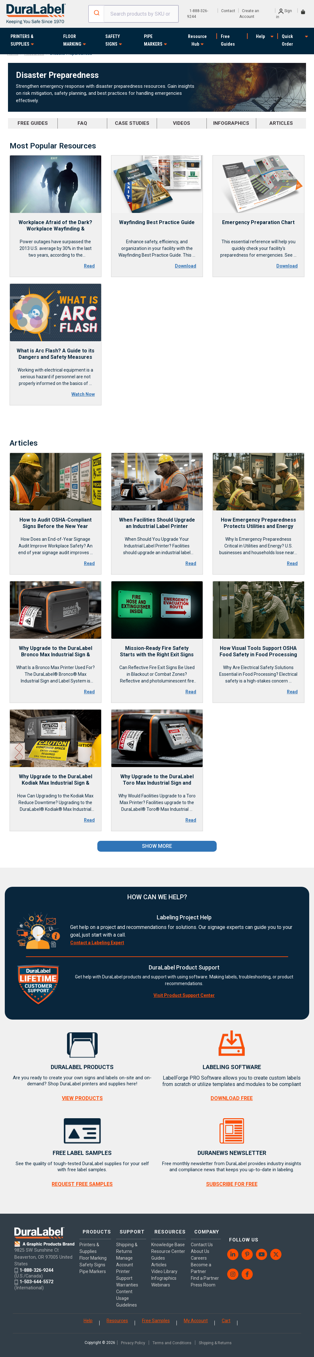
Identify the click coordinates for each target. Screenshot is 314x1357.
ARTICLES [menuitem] (281, 123)
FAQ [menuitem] (82, 123)
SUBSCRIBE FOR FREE (232, 1184)
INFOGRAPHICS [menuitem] (231, 123)
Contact (228, 11)
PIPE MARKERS (153, 40)
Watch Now (83, 394)
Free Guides (228, 40)
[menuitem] (229, 1242)
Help (260, 36)
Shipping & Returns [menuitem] (125, 1244)
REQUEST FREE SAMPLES (82, 1184)
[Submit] (96, 13)
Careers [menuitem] (195, 1253)
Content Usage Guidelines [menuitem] (125, 1294)
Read (89, 265)
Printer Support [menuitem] (123, 1271)
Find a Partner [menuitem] (201, 1274)
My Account (196, 1316)
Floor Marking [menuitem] (93, 1253)
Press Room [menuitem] (199, 1280)
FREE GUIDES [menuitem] (33, 123)
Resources (117, 1316)
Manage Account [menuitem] (123, 1257)
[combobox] (133, 14)
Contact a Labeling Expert (97, 942)
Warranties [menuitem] (126, 1280)
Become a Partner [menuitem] (197, 1264)
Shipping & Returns (215, 1338)
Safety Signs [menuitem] (92, 1260)
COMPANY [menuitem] (200, 1231)
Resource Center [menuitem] (159, 1257)
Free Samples (156, 1316)
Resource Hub (197, 40)
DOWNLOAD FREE (232, 1098)
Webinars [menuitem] (159, 1294)
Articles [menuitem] (157, 1274)
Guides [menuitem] (156, 1267)
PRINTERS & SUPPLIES (22, 40)
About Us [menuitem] (196, 1247)
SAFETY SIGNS (112, 40)
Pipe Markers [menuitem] (92, 1267)
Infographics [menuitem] (162, 1287)
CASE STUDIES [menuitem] (132, 123)
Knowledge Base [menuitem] (161, 1244)
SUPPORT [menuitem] (128, 1231)
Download (185, 265)
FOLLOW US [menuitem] (238, 1231)
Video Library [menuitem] (163, 1280)
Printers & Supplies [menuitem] (89, 1244)
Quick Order (287, 40)
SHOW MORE (157, 846)
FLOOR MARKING (72, 40)
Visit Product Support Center (184, 995)
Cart (226, 1316)
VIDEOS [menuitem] (181, 123)
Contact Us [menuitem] (198, 1240)
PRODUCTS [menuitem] (94, 1231)
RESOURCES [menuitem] (166, 1231)
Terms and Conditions (172, 1338)
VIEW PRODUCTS (82, 1098)
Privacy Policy (133, 1338)
